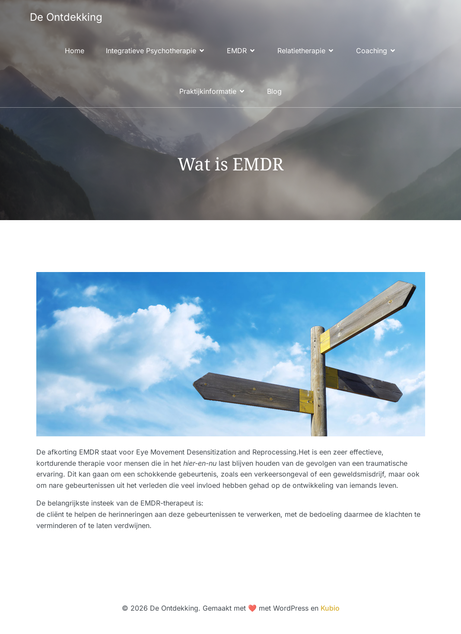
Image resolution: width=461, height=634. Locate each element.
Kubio (330, 608)
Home (74, 50)
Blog (274, 91)
